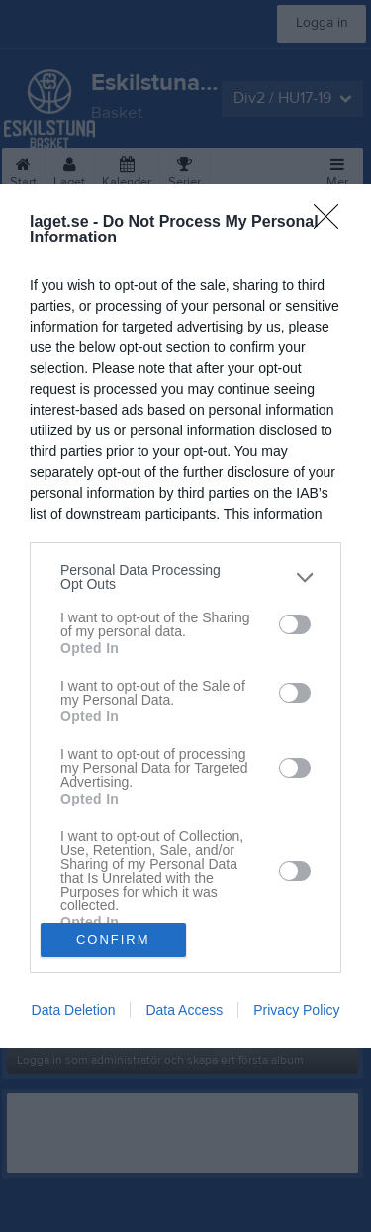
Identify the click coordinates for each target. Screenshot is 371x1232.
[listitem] (185, 577)
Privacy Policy (296, 1010)
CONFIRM (113, 939)
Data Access (184, 1010)
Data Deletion (74, 1010)
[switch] (295, 624)
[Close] (332, 222)
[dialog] (185, 616)
